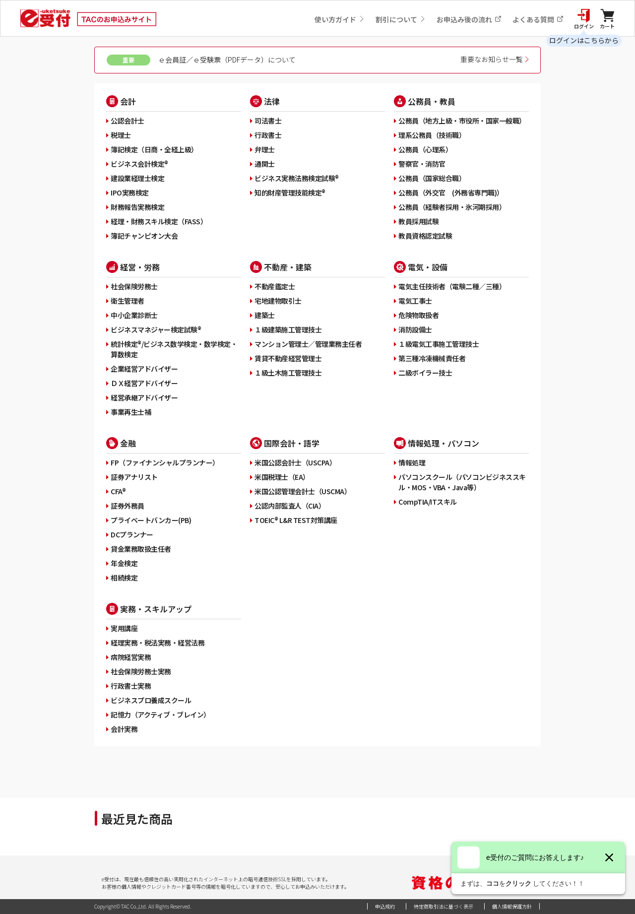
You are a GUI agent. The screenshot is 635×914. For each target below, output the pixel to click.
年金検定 (124, 563)
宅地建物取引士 (278, 301)
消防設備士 (415, 329)
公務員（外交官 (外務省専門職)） (451, 192)
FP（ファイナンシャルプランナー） (165, 462)
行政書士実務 (131, 686)
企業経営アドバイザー (144, 369)
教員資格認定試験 (425, 236)
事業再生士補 (131, 412)
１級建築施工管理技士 (287, 329)
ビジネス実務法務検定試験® (296, 178)
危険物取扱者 (418, 315)
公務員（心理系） (425, 149)
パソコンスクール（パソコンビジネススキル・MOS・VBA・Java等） (462, 482)
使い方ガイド (340, 19)
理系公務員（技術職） (431, 135)
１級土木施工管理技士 (287, 373)
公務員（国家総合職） (431, 178)
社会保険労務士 (134, 286)
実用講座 (124, 628)
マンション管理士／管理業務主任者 (308, 344)
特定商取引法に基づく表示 (443, 906)
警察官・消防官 (421, 164)
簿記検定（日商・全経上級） (154, 149)
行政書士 (267, 135)
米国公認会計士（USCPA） (295, 462)
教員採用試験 (418, 221)
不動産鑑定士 (274, 286)
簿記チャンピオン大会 (144, 236)
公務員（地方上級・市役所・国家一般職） (462, 121)
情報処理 (411, 462)
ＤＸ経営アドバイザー (144, 383)
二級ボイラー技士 (425, 373)
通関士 (264, 164)
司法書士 (267, 121)
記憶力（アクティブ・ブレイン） (160, 714)
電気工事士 (415, 301)
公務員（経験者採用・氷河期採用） (452, 207)
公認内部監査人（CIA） (289, 506)
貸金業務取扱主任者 (141, 549)
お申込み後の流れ (469, 19)
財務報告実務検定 (137, 207)
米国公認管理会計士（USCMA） (302, 491)
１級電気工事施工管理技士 (438, 344)
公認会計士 (127, 121)
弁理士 (264, 149)
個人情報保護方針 (512, 906)
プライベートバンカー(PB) (151, 520)
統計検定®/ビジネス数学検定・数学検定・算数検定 (174, 349)
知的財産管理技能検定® (289, 192)
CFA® (118, 491)
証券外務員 (127, 506)
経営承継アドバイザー (144, 397)
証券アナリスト (134, 477)
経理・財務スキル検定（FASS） (159, 221)
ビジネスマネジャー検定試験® (156, 329)
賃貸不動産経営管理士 (287, 358)
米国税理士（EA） (282, 477)
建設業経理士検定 (137, 178)
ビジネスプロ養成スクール (151, 700)
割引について (401, 19)
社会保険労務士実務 (141, 671)
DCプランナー (132, 534)
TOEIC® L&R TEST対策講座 (295, 520)
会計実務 (124, 729)
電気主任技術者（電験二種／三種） (452, 286)
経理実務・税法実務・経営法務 (157, 643)
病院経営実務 (131, 657)
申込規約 (385, 906)
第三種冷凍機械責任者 (431, 358)
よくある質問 (538, 19)
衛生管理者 (127, 301)
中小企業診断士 (134, 315)
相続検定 (124, 578)
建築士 (264, 315)
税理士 (121, 135)
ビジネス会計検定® (139, 164)
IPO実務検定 (130, 192)
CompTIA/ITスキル (427, 502)
